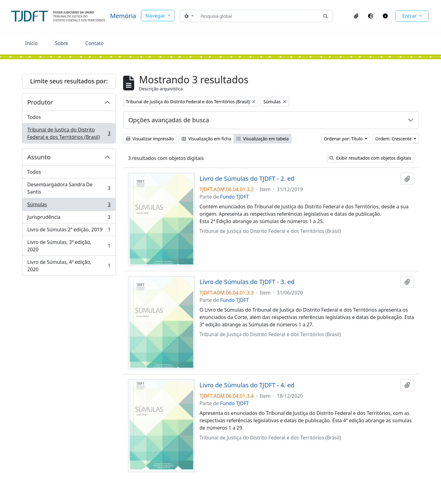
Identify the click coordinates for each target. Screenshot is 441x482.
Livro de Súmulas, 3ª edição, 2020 (69, 246)
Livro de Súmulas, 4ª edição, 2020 (69, 266)
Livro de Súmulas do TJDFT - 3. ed (247, 282)
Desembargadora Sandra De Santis (69, 188)
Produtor (40, 102)
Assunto (39, 157)
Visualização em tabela (262, 139)
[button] (356, 16)
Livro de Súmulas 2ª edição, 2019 (69, 231)
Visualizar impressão (150, 139)
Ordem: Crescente (394, 139)
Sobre (61, 43)
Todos (34, 117)
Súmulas (69, 206)
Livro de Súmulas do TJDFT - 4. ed (247, 385)
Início (31, 43)
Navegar (156, 15)
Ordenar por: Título (344, 139)
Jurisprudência (69, 218)
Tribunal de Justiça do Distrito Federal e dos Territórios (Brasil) (69, 133)
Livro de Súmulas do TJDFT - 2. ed (247, 178)
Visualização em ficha (206, 139)
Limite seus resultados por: (68, 81)
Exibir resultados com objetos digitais (370, 158)
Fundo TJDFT (234, 196)
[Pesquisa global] (258, 16)
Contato (94, 43)
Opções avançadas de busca (168, 120)
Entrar (410, 16)
